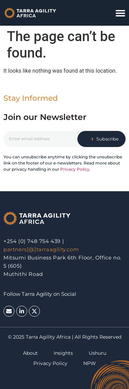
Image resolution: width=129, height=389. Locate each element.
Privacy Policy (74, 169)
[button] (120, 13)
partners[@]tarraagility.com (41, 249)
